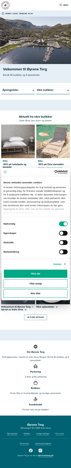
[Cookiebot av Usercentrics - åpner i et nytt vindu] (54, 172)
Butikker (27, 433)
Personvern (24, 443)
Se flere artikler (35, 317)
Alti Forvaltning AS (45, 455)
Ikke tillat (35, 293)
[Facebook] (31, 451)
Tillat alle (35, 273)
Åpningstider (12, 433)
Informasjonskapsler (43, 443)
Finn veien (59, 433)
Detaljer (57, 264)
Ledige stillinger (42, 433)
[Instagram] (40, 451)
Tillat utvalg (35, 283)
